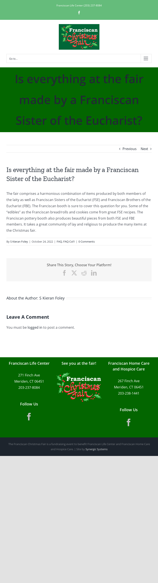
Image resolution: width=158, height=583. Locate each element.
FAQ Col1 (69, 241)
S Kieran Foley (19, 241)
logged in (35, 327)
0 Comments (86, 241)
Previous (130, 148)
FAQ (59, 241)
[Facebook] (29, 417)
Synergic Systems (97, 449)
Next (144, 148)
